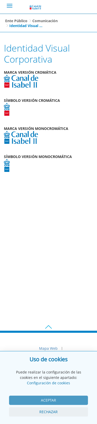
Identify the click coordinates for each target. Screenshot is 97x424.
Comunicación (45, 20)
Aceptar (48, 400)
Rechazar (48, 411)
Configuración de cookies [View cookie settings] (48, 382)
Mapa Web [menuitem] (48, 348)
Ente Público (16, 20)
